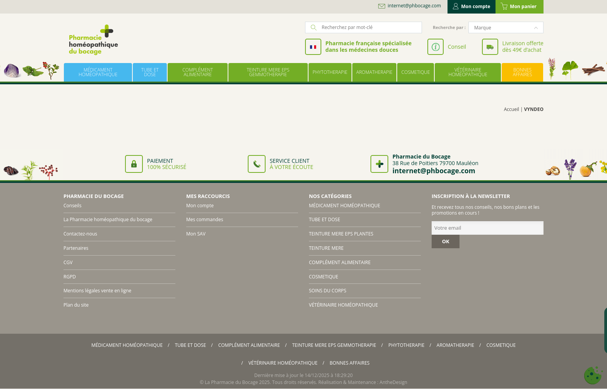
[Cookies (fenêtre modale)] (593, 375)
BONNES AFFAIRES (522, 72)
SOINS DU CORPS (327, 290)
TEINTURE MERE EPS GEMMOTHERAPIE (268, 72)
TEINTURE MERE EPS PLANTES (341, 233)
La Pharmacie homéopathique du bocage (108, 219)
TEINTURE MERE (326, 248)
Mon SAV (196, 233)
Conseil (457, 46)
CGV (67, 262)
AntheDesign (393, 382)
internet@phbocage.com (414, 6)
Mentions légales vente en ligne (97, 290)
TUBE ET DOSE (150, 72)
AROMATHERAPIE (374, 72)
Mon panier (519, 6)
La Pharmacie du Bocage (231, 382)
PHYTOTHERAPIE (329, 72)
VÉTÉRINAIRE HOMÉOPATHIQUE (467, 72)
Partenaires (75, 248)
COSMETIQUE (415, 72)
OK (445, 241)
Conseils (72, 205)
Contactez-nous (80, 233)
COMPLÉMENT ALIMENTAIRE (197, 72)
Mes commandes (204, 219)
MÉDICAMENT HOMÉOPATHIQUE (98, 72)
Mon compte (471, 6)
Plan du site (76, 305)
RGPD (69, 276)
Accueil (511, 109)
